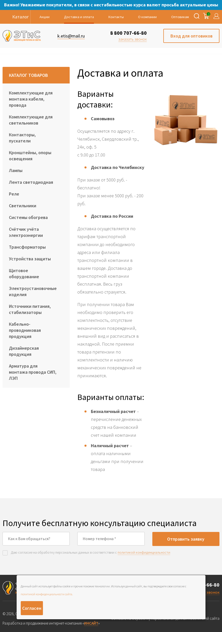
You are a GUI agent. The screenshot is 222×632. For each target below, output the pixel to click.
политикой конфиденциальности (144, 552)
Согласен (31, 608)
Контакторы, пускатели (22, 138)
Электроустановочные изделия (33, 291)
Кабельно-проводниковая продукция (25, 330)
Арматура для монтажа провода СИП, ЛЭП (32, 372)
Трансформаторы (27, 247)
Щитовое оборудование (24, 273)
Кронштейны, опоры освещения (30, 156)
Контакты (116, 17)
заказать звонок (132, 39)
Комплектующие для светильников (31, 120)
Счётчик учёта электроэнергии (26, 232)
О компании (147, 17)
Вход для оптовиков (191, 36)
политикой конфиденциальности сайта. (47, 594)
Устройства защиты (30, 259)
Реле (14, 194)
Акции (45, 17)
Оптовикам (180, 17)
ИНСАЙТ (91, 623)
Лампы (15, 170)
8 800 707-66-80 (128, 33)
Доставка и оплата (79, 17)
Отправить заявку (185, 539)
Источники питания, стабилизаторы (30, 309)
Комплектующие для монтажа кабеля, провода (31, 99)
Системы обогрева (28, 217)
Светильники (22, 206)
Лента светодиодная (31, 182)
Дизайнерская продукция (24, 351)
